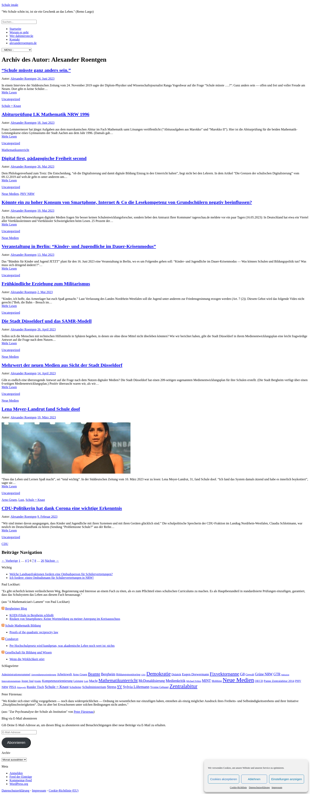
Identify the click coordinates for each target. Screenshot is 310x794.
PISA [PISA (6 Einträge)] (12, 687)
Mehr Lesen (9, 92)
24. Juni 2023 (46, 78)
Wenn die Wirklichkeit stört (26, 659)
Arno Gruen (9, 499)
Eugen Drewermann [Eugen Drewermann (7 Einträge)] (195, 674)
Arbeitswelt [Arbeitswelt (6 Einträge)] (64, 674)
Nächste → (52, 560)
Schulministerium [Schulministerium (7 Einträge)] (94, 687)
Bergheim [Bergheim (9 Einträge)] (108, 674)
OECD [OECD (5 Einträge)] (259, 681)
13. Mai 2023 (45, 254)
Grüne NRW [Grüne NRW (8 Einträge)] (264, 674)
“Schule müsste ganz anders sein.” (36, 70)
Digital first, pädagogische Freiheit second (44, 158)
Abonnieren (16, 743)
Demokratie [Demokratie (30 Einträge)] (158, 674)
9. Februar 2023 (47, 516)
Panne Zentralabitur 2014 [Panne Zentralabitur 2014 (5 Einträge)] (279, 681)
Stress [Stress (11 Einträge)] (111, 686)
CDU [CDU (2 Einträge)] (143, 675)
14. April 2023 (46, 373)
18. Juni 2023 (46, 122)
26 (42, 560)
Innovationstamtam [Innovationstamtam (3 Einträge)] (11, 681)
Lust (21, 499)
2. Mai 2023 (45, 292)
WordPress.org (18, 784)
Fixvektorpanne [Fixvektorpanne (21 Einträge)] (224, 673)
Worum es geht (18, 32)
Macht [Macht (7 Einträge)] (93, 681)
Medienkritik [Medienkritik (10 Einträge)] (175, 681)
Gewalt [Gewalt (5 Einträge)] (250, 674)
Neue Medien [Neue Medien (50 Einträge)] (238, 680)
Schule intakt (10, 5)
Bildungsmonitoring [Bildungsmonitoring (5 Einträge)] (128, 674)
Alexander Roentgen (23, 78)
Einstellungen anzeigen (286, 779)
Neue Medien (10, 193)
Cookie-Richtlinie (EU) (63, 790)
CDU (5, 544)
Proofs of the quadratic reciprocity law (33, 632)
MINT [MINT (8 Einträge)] (206, 681)
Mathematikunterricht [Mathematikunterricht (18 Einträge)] (118, 680)
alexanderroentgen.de (23, 43)
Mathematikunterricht (15, 150)
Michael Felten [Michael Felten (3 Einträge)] (193, 681)
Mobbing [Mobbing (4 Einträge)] (217, 681)
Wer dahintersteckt (21, 36)
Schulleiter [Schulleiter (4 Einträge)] (75, 687)
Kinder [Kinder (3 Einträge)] (37, 681)
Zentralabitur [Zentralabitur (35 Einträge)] (183, 686)
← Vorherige (10, 560)
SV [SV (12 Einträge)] (119, 686)
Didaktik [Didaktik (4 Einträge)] (176, 674)
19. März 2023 (46, 417)
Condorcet (11, 639)
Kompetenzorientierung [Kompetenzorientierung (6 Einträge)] (57, 681)
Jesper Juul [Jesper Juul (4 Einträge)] (27, 681)
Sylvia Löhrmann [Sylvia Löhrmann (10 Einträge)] (136, 687)
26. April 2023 (46, 329)
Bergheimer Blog (16, 608)
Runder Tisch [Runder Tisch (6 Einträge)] (35, 687)
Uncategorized (11, 99)
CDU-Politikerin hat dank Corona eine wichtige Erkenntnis (62, 508)
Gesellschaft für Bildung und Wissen (28, 652)
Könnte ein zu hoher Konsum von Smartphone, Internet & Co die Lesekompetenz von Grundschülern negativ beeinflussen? (127, 202)
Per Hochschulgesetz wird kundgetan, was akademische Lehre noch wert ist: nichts (62, 645)
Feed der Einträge (20, 776)
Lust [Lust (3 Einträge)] (86, 681)
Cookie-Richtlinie (238, 787)
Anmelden (16, 773)
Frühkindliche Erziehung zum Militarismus (46, 283)
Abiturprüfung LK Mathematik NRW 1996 (45, 114)
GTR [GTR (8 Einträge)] (277, 674)
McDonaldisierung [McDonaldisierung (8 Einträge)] (152, 681)
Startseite (15, 28)
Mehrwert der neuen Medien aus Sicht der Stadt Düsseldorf (62, 365)
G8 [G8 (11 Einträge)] (242, 674)
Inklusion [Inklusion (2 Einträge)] (285, 675)
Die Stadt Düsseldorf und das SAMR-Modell (47, 321)
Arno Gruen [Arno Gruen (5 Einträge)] (80, 674)
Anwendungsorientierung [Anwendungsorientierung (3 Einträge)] (43, 674)
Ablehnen (254, 779)
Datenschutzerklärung (259, 787)
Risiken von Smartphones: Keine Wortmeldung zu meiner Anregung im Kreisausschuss (64, 618)
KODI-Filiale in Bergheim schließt (31, 615)
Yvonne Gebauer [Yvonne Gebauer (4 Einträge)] (159, 687)
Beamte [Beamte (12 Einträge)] (94, 674)
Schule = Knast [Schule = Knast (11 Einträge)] (57, 686)
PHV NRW (27, 193)
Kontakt (14, 39)
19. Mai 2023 (45, 210)
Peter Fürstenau (84, 711)
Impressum (277, 787)
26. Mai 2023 (45, 166)
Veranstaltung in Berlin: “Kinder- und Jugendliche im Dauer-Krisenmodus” (79, 246)
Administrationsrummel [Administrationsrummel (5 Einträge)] (16, 674)
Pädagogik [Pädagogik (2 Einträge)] (21, 687)
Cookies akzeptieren (223, 779)
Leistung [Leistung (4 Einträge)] (78, 681)
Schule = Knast (11, 106)
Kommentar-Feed (20, 780)
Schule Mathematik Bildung (23, 625)
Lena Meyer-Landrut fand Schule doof (41, 409)
